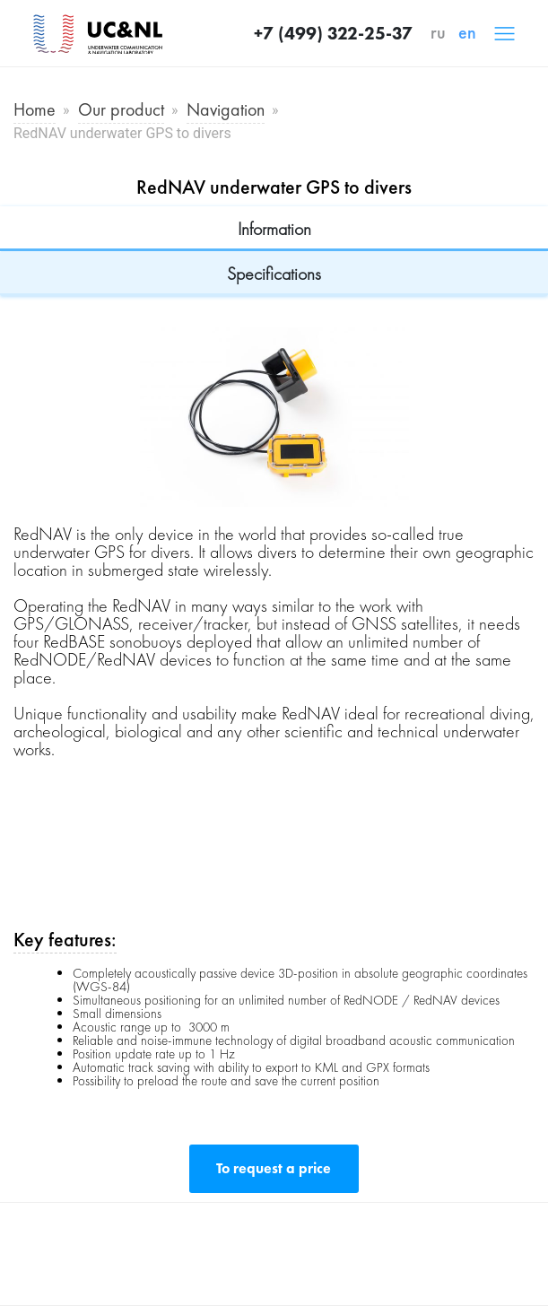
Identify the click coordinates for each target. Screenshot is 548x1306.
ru (438, 32)
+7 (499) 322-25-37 (333, 33)
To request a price (273, 1168)
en (467, 32)
